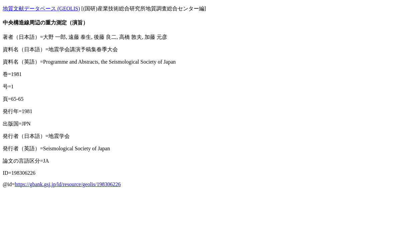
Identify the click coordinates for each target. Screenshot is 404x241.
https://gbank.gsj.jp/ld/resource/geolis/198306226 (68, 184)
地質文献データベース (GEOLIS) (41, 8)
